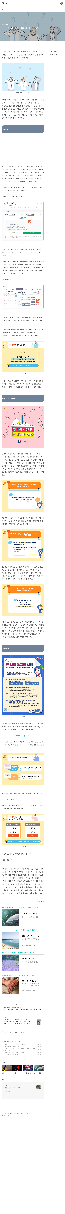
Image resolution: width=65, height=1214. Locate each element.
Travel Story (53, 57)
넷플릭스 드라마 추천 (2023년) (11, 1141)
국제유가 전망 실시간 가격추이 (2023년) (13, 1139)
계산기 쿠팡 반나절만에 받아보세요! (15, 1114)
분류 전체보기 (53, 51)
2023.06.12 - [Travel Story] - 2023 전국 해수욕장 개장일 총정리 (19, 1001)
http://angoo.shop (8, 1099)
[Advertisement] (23, 403)
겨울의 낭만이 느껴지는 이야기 (12, 1182)
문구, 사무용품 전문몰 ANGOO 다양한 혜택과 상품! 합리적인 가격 (22, 1104)
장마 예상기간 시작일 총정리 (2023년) (13, 1147)
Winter (6, 3)
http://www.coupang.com (10, 1111)
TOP (61, 1208)
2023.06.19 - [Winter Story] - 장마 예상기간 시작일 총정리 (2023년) (20, 978)
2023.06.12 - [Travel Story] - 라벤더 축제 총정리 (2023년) (18, 1023)
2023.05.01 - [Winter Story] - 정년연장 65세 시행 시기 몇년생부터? (20, 1046)
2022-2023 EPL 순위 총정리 (10, 1149)
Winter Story (7, 1136)
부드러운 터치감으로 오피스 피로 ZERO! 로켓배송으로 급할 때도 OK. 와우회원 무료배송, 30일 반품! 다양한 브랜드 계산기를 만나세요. (17, 1117)
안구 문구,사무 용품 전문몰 (12, 1102)
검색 (57, 3)
